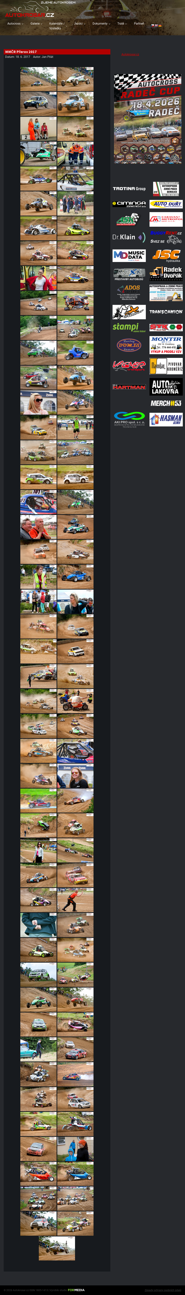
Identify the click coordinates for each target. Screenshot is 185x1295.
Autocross (14, 23)
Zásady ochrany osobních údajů (163, 1290)
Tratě (120, 23)
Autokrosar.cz (130, 54)
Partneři (139, 23)
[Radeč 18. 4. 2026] (147, 173)
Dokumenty (100, 23)
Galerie (35, 23)
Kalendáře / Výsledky (57, 26)
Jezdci (78, 23)
